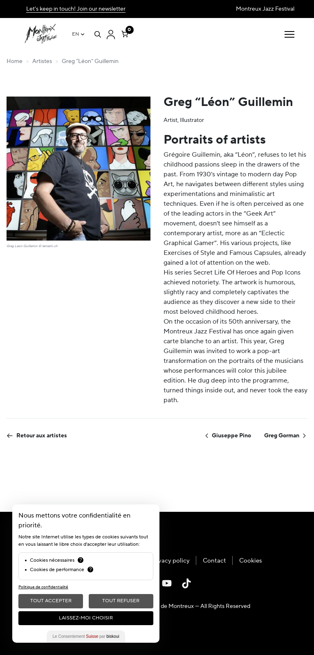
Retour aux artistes (37, 435)
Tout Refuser (120, 601)
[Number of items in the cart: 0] (125, 32)
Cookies (250, 561)
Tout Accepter (51, 601)
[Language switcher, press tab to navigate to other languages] (78, 34)
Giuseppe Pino (227, 435)
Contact (214, 561)
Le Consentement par (86, 636)
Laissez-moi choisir (86, 618)
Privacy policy (170, 561)
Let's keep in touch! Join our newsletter (76, 9)
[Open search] (98, 34)
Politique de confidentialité (43, 587)
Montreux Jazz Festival (265, 9)
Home (14, 61)
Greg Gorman (285, 435)
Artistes (42, 61)
